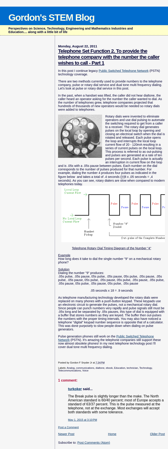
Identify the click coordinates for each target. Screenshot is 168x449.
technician (132, 368)
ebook (109, 368)
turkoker (75, 389)
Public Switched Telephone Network (124, 71)
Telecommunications (69, 370)
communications (85, 368)
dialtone (100, 368)
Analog (71, 368)
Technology (145, 368)
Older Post (157, 434)
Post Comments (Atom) (93, 442)
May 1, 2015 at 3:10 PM (82, 419)
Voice (85, 370)
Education (119, 368)
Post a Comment (68, 427)
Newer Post (66, 434)
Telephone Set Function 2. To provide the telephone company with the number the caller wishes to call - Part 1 (108, 57)
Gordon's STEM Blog (51, 17)
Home (112, 434)
